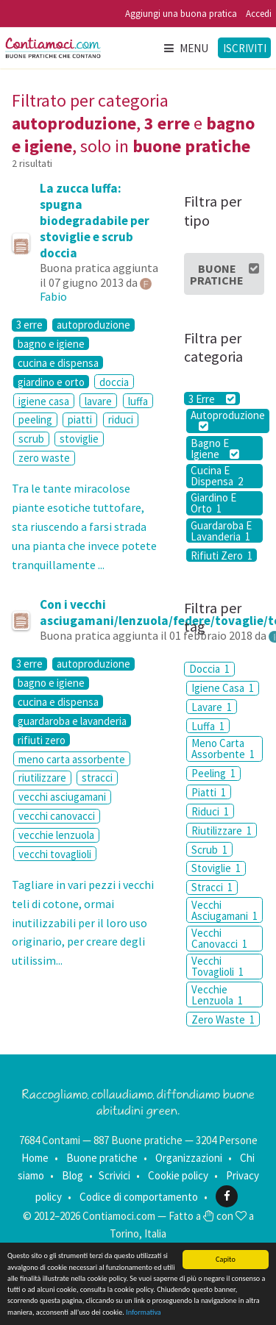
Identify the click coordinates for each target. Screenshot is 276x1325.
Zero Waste (223, 1019)
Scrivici (114, 1175)
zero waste (44, 458)
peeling (35, 419)
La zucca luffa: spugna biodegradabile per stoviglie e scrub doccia (94, 220)
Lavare (211, 707)
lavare (98, 401)
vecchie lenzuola (56, 835)
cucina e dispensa (58, 362)
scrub (31, 439)
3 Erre (211, 398)
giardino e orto (51, 381)
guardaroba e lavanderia (72, 720)
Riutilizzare (221, 831)
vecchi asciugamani (62, 797)
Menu (185, 48)
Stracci (212, 887)
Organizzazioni (188, 1158)
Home (35, 1158)
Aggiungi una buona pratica (181, 13)
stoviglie (79, 439)
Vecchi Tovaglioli (217, 966)
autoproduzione (93, 325)
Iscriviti (244, 48)
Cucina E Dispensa (217, 476)
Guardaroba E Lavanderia (221, 530)
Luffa (207, 726)
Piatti (208, 792)
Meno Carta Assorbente (223, 748)
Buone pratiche (102, 1158)
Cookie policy (178, 1175)
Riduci (210, 811)
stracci (97, 778)
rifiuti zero (42, 739)
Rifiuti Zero (221, 555)
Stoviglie (216, 868)
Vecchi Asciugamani (224, 910)
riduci (120, 419)
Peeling (213, 773)
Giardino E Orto (213, 503)
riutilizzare (42, 778)
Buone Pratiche (224, 274)
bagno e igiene (51, 343)
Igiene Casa (222, 688)
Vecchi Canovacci (219, 938)
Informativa (143, 1312)
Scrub (209, 850)
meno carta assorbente (71, 759)
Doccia (209, 669)
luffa (138, 401)
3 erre (29, 325)
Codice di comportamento (138, 1196)
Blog (72, 1175)
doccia (114, 382)
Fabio (53, 296)
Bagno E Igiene (215, 448)
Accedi (259, 13)
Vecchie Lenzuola (217, 994)
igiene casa (43, 401)
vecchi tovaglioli (54, 854)
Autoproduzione (228, 420)
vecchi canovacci (56, 816)
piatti (80, 419)
